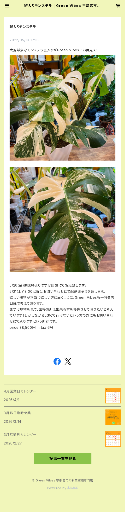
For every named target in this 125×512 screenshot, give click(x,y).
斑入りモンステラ (23, 27)
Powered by (62, 488)
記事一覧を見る (62, 458)
